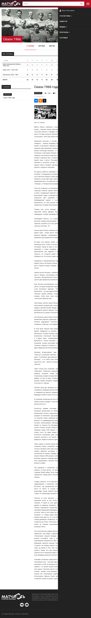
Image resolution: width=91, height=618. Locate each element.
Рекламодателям (83, 614)
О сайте (63, 614)
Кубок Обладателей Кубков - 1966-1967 (12, 65)
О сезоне (30, 46)
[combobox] (53, 4)
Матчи (52, 46)
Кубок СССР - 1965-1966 (10, 70)
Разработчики (72, 614)
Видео (61, 46)
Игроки (41, 46)
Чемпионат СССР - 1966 (10, 74)
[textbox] (53, 4)
